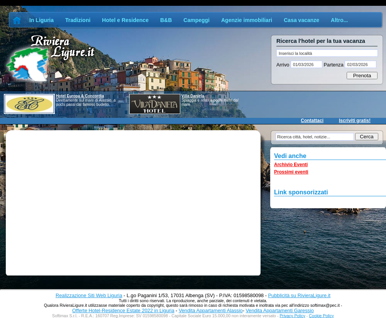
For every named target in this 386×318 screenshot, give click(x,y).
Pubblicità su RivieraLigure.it (299, 295)
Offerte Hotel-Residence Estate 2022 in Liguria (123, 310)
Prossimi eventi (291, 172)
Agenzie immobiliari (246, 20)
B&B (166, 20)
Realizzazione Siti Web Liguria (89, 295)
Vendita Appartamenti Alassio (211, 310)
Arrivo (283, 65)
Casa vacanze (301, 20)
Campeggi (196, 20)
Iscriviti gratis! (355, 120)
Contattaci (312, 120)
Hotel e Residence (125, 20)
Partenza (333, 65)
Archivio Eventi (291, 164)
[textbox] (327, 53)
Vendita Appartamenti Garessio (279, 310)
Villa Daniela (192, 96)
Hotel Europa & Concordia (80, 96)
